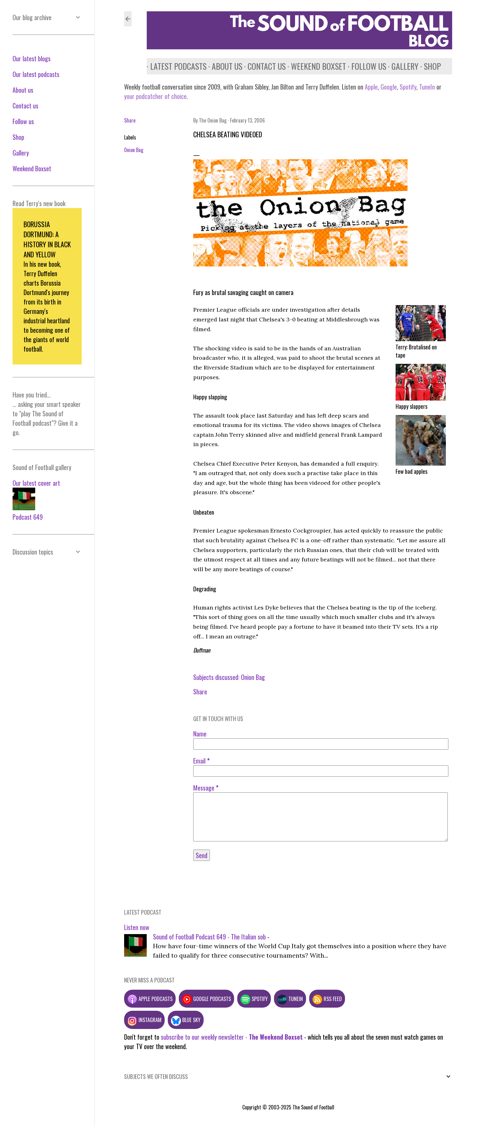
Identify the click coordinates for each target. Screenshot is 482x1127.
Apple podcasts (150, 999)
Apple (371, 86)
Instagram (144, 1020)
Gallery (401, 66)
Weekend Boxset (315, 66)
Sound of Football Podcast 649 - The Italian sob (209, 936)
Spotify (408, 86)
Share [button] (129, 120)
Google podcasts (206, 999)
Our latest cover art (36, 483)
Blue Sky (185, 1020)
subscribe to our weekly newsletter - (232, 1037)
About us (223, 66)
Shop (428, 66)
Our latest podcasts (36, 74)
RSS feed (327, 999)
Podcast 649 (28, 517)
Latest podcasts (175, 66)
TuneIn (427, 86)
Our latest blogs (32, 58)
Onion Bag (133, 150)
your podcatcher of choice (155, 96)
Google (388, 86)
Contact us (263, 66)
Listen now (136, 927)
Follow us (365, 66)
